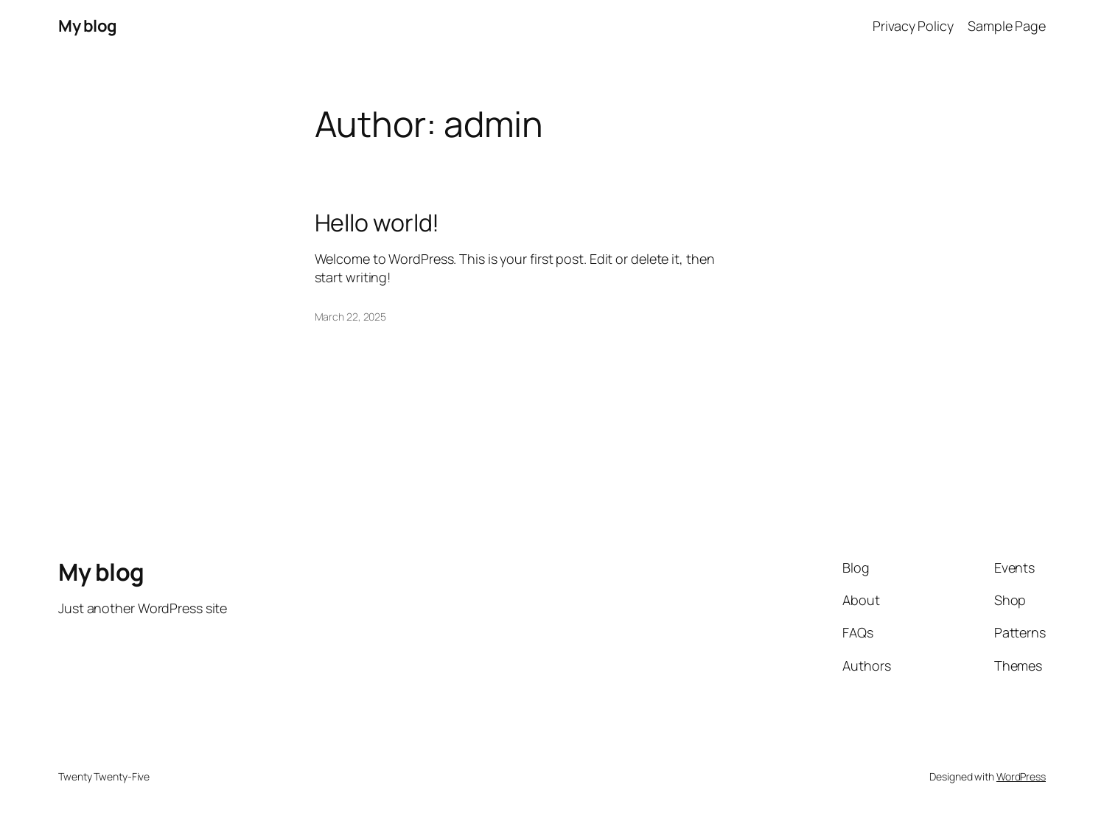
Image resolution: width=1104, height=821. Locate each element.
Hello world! (377, 222)
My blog (87, 26)
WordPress (1021, 776)
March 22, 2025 (351, 317)
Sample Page (1007, 26)
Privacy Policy (913, 26)
